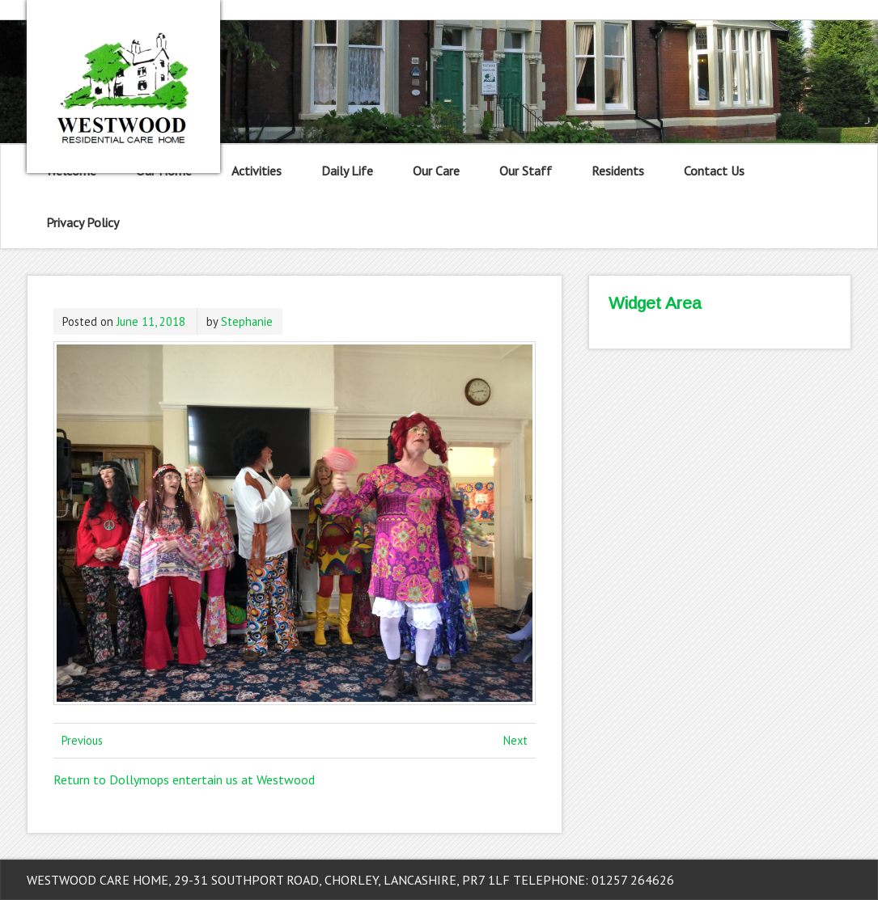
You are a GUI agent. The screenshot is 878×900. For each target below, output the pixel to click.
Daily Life (347, 171)
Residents (618, 171)
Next (515, 740)
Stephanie (247, 321)
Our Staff (525, 171)
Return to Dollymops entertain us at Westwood (184, 779)
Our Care (436, 171)
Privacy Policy (82, 222)
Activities (256, 171)
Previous (82, 740)
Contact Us (714, 171)
